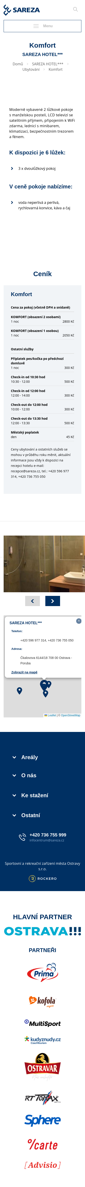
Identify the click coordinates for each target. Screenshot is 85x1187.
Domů (18, 63)
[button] (19, 691)
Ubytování (31, 69)
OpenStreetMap (70, 715)
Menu (42, 26)
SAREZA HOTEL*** (47, 63)
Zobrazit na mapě (24, 672)
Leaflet (50, 715)
